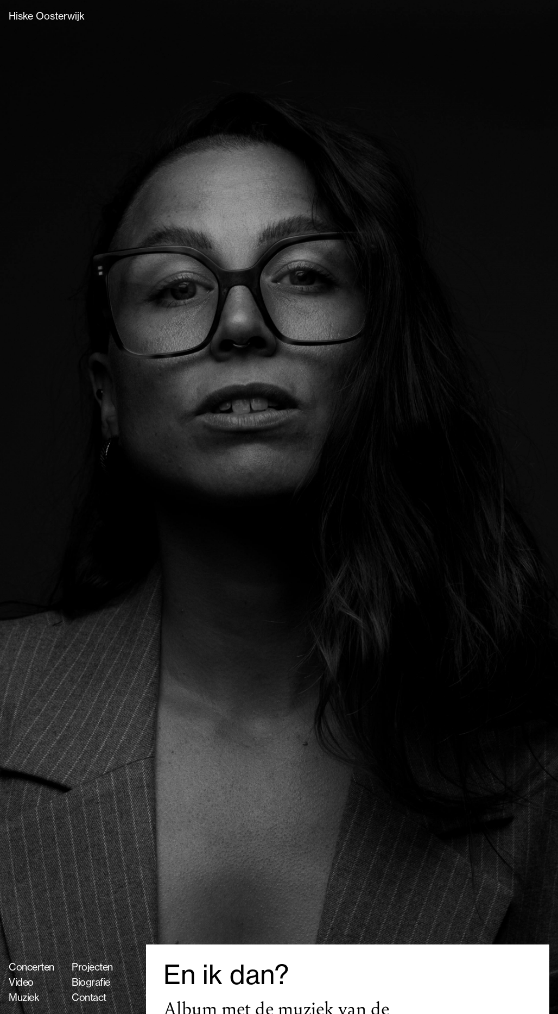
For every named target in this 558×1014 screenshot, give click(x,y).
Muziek (24, 997)
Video (21, 982)
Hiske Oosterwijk (47, 16)
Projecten (92, 967)
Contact (89, 997)
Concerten (31, 967)
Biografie (91, 982)
